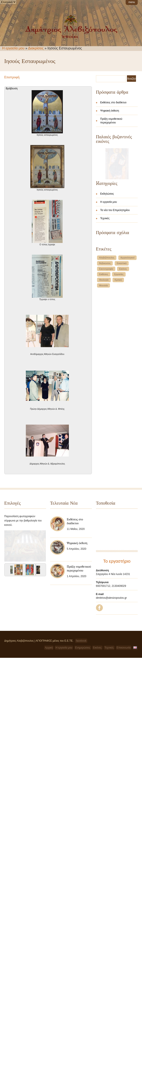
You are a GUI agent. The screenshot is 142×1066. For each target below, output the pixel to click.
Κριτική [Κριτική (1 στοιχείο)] (118, 352)
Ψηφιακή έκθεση (109, 110)
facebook (81, 673)
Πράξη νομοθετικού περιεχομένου (111, 120)
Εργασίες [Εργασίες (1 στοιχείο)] (119, 346)
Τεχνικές (105, 290)
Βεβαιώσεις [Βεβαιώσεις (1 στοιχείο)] (105, 335)
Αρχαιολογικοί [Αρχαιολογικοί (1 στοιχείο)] (127, 330)
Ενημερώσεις (82, 680)
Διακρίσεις (35, 48)
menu (131, 2)
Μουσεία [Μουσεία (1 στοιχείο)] (103, 358)
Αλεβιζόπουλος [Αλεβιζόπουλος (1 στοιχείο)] (106, 330)
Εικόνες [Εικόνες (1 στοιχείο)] (123, 341)
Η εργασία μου (13, 48)
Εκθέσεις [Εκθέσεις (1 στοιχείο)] (103, 346)
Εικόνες (97, 680)
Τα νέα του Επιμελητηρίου (115, 282)
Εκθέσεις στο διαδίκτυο (113, 102)
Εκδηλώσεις (107, 266)
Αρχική (49, 680)
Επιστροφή (12, 77)
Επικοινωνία (124, 680)
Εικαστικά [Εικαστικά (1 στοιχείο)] (122, 335)
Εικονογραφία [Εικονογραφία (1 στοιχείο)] (106, 341)
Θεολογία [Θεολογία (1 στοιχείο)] (104, 352)
